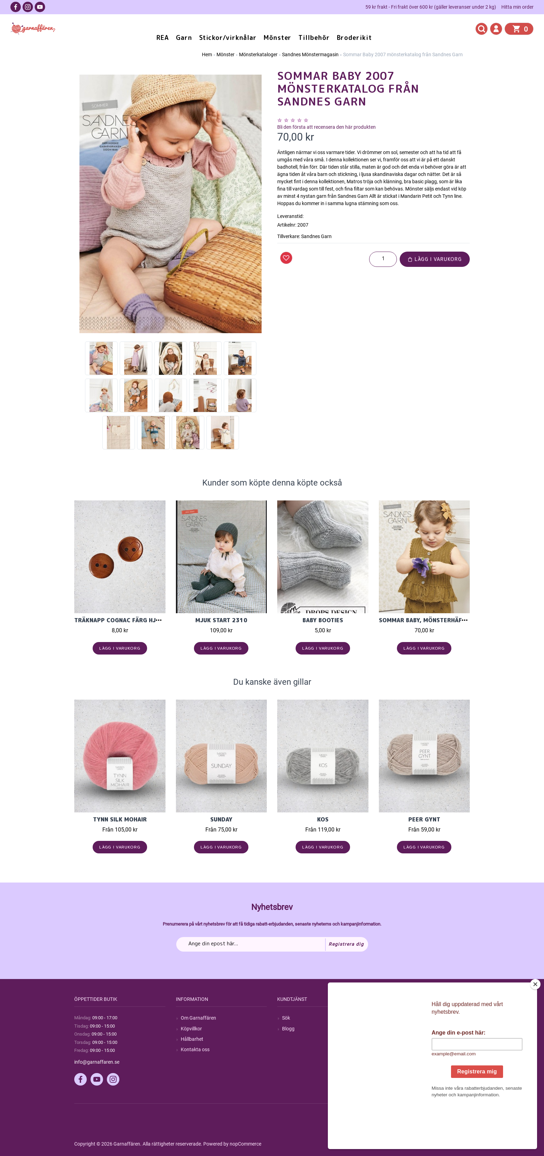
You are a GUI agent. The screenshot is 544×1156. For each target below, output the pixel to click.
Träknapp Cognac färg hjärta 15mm (131, 620)
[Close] (537, 1027)
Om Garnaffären (198, 1018)
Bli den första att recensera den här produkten (326, 127)
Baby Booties (323, 620)
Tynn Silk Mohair (120, 819)
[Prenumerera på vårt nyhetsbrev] (272, 944)
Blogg (288, 1028)
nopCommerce (245, 1144)
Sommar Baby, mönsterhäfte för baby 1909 (447, 620)
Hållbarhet (192, 1039)
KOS (323, 819)
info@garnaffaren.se (96, 1062)
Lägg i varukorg (435, 259)
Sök (286, 1018)
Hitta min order (517, 7)
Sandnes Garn (316, 236)
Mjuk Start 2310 (221, 620)
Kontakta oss (195, 1049)
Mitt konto (395, 1018)
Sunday (221, 819)
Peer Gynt (424, 819)
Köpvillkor (191, 1028)
